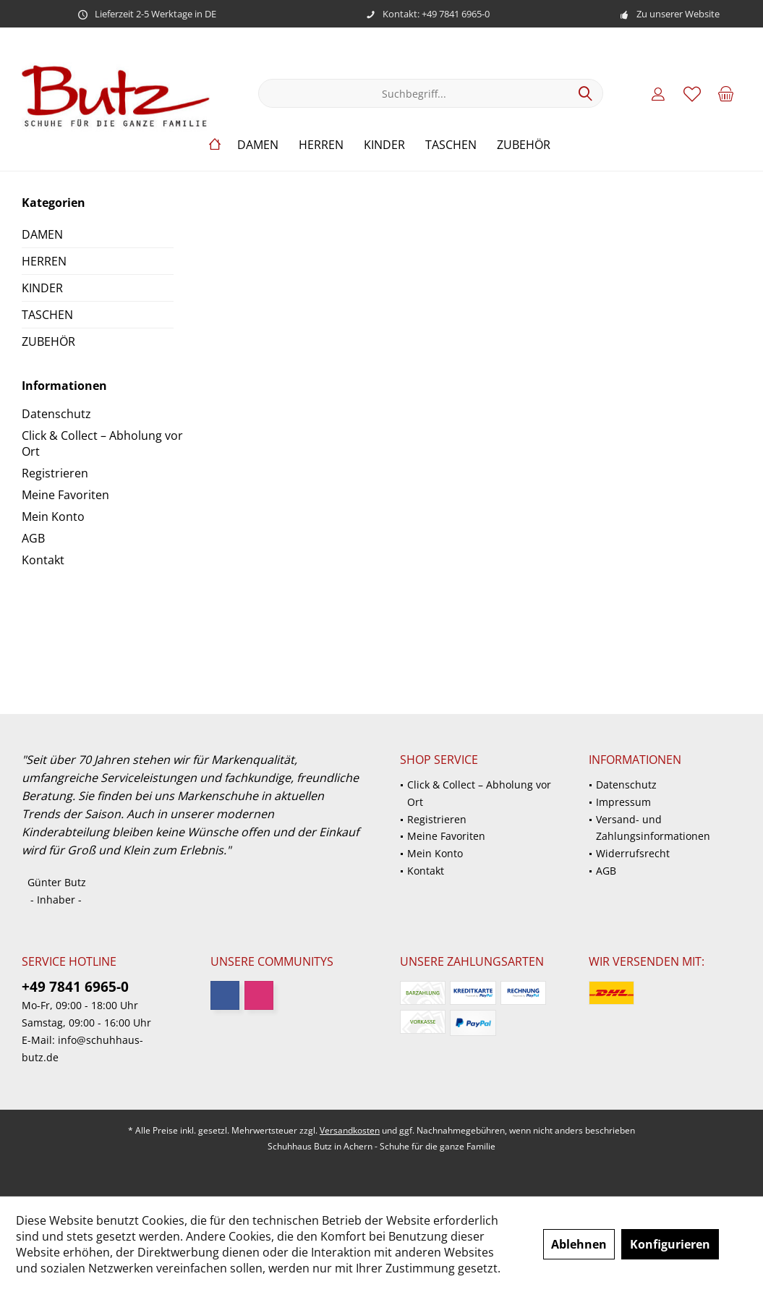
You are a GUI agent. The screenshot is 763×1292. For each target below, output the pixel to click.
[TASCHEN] (451, 145)
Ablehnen (579, 1244)
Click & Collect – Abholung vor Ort (102, 443)
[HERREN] (321, 145)
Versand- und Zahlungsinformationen (653, 827)
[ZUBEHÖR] (523, 145)
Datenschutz (56, 414)
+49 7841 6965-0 (75, 986)
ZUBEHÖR (48, 341)
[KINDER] (384, 145)
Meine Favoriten (65, 495)
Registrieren (55, 473)
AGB (33, 538)
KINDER (42, 288)
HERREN (44, 261)
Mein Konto (53, 516)
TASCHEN (47, 315)
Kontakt (43, 560)
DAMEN (42, 234)
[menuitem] (726, 93)
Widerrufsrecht (633, 853)
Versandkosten (350, 1130)
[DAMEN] (258, 145)
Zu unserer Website (678, 13)
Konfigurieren (670, 1244)
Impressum (623, 802)
